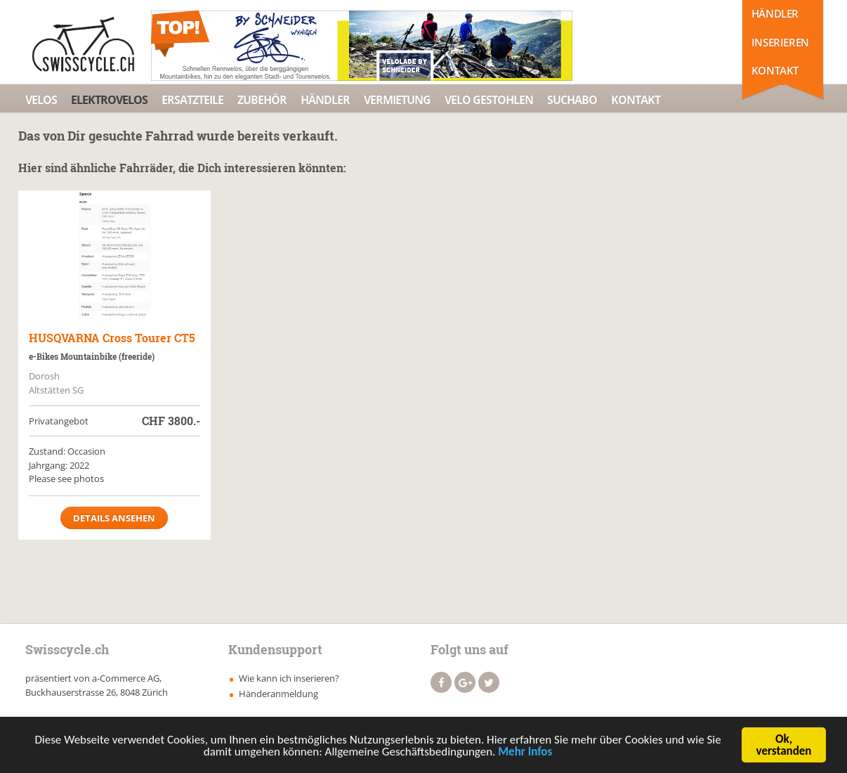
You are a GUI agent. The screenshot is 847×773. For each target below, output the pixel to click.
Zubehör (262, 100)
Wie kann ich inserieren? (289, 678)
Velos (41, 100)
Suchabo (572, 100)
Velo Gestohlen (489, 100)
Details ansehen (114, 518)
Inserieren (780, 42)
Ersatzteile (192, 100)
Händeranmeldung (278, 693)
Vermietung (397, 100)
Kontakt (775, 70)
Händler (775, 13)
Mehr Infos (525, 754)
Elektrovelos (109, 100)
